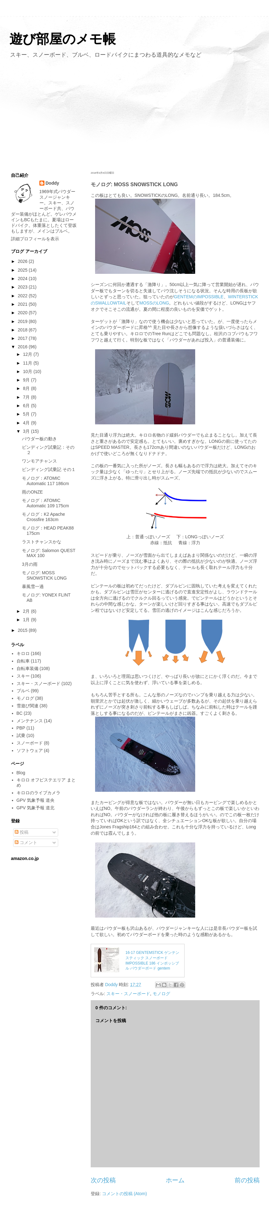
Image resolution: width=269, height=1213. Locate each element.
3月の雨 (30, 564)
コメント (26, 842)
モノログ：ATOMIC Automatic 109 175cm (45, 503)
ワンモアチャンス (39, 460)
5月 (27, 414)
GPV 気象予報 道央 (35, 800)
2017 (23, 338)
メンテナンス (30, 720)
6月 (27, 405)
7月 (27, 397)
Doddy (52, 183)
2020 (23, 312)
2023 (23, 286)
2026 (23, 261)
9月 (27, 379)
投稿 (21, 832)
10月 (28, 371)
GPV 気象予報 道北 (35, 807)
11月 (28, 363)
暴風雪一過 (33, 586)
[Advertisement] (134, 113)
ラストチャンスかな (41, 541)
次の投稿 (103, 1180)
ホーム (175, 1180)
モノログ (161, 993)
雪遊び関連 (27, 705)
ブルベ (23, 690)
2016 (23, 346)
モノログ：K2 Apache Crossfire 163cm (43, 517)
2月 (27, 611)
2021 (23, 304)
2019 (23, 321)
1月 (27, 619)
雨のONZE (32, 491)
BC (20, 713)
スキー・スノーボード (128, 993)
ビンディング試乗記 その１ (49, 469)
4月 (27, 422)
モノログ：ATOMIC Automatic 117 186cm (45, 481)
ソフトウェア (30, 750)
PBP (21, 727)
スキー (23, 675)
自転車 (23, 660)
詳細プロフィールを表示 (35, 238)
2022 (23, 295)
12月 (28, 354)
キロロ (23, 653)
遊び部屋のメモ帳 (62, 39)
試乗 (21, 735)
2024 (23, 278)
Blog (21, 772)
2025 (23, 270)
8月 (27, 388)
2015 (23, 630)
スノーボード (30, 742)
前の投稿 (247, 1180)
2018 (23, 329)
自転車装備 (27, 668)
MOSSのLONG (154, 302)
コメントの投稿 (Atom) (124, 1193)
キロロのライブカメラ (38, 792)
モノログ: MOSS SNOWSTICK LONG (44, 575)
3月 (27, 431)
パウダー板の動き (39, 438)
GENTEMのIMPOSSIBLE (199, 296)
